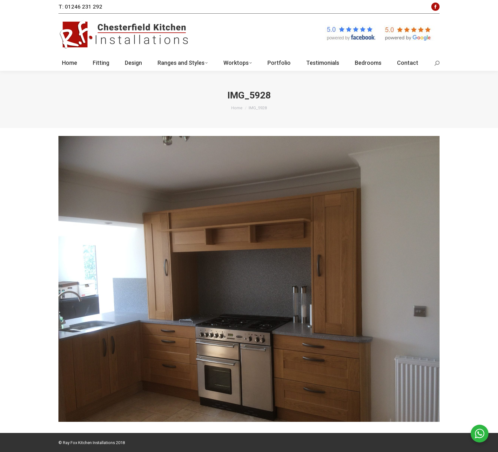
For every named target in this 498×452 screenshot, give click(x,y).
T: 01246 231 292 (80, 6)
